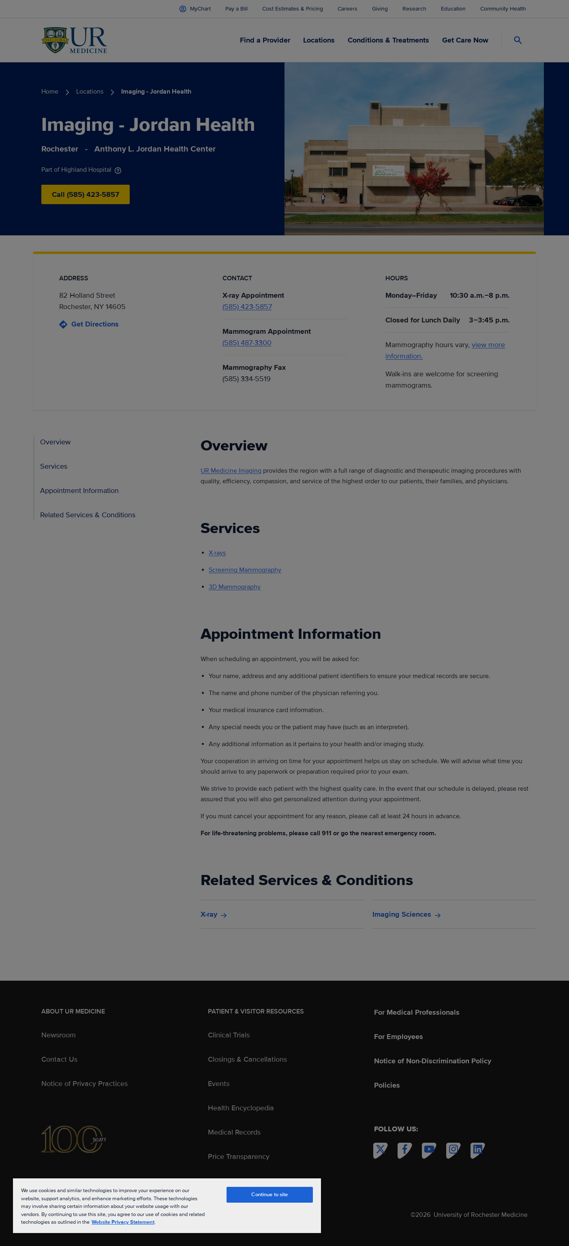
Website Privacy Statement (123, 1222)
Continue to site (269, 1194)
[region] (167, 1205)
